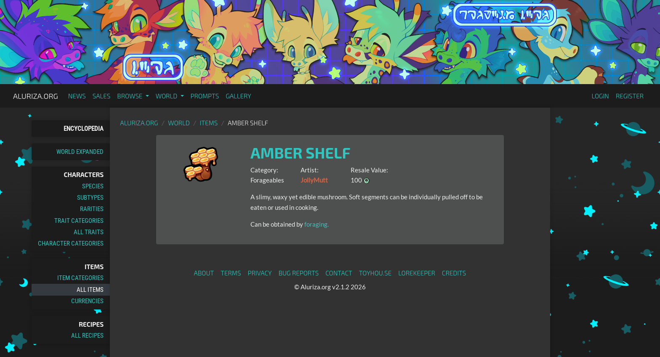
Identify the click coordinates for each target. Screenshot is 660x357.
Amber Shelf (300, 152)
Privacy (260, 273)
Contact (338, 273)
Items (209, 123)
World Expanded (80, 152)
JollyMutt (314, 180)
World (179, 123)
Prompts (205, 96)
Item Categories (80, 278)
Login (600, 96)
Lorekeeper (416, 273)
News (77, 96)
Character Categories (71, 243)
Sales (102, 96)
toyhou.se (375, 273)
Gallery (238, 96)
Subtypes (90, 197)
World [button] (167, 96)
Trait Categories (79, 221)
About (204, 273)
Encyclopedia (84, 128)
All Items (90, 290)
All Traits (89, 232)
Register (630, 96)
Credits (454, 273)
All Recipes (87, 335)
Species (93, 186)
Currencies (87, 301)
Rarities (92, 209)
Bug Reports (299, 273)
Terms (231, 273)
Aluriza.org (35, 95)
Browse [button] (130, 96)
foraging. (316, 224)
